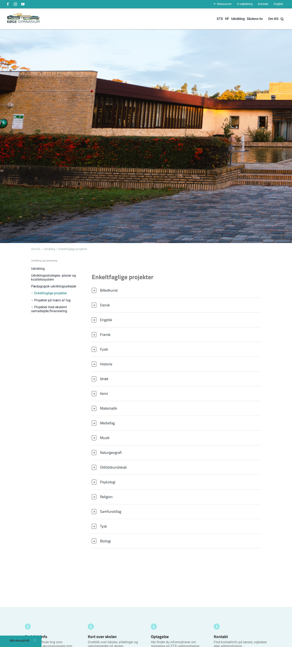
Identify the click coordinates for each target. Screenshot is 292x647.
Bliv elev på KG (19, 640)
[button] (282, 19)
